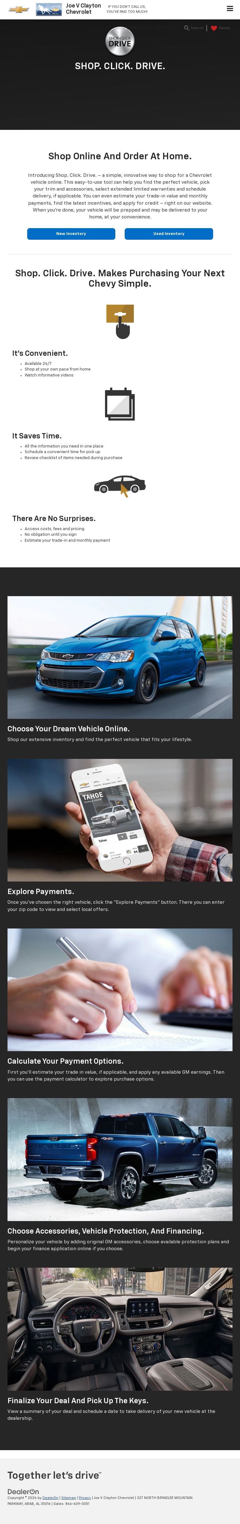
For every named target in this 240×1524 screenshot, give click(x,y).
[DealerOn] (23, 1492)
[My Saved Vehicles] (219, 28)
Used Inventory (168, 234)
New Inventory (71, 234)
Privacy (85, 1498)
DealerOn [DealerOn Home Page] (50, 1498)
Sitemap (68, 1498)
